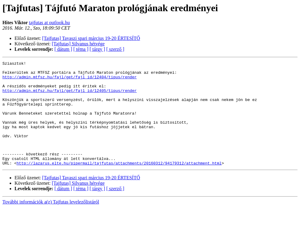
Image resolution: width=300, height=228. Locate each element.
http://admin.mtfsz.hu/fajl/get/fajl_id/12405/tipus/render (69, 96)
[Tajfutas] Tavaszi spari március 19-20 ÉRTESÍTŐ (91, 38)
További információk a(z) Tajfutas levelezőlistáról (50, 222)
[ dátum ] (63, 49)
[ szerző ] (115, 49)
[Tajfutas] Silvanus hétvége (78, 43)
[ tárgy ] (97, 49)
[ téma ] (81, 49)
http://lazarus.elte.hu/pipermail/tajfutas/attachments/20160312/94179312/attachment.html (119, 184)
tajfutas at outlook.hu (49, 22)
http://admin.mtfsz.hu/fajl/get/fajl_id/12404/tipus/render (69, 80)
